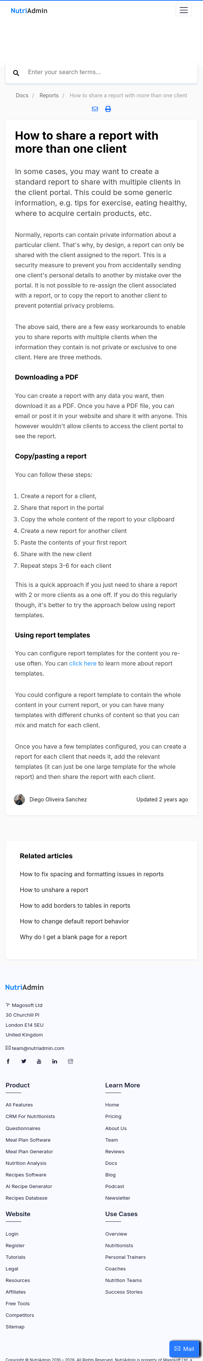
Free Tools (18, 1303)
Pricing (113, 1116)
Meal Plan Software (28, 1140)
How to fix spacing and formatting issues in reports (92, 874)
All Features (19, 1105)
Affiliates (16, 1292)
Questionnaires (23, 1128)
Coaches (115, 1269)
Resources (18, 1280)
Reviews (114, 1151)
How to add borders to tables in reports (75, 905)
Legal (12, 1269)
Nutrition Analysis (26, 1163)
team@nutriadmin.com (38, 1048)
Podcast (114, 1186)
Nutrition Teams (123, 1280)
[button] (184, 1349)
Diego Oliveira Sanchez (58, 800)
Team (111, 1140)
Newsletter (117, 1198)
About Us (116, 1128)
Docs (22, 95)
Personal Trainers (125, 1257)
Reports (49, 95)
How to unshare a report (54, 889)
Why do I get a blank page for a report (73, 937)
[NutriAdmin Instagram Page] (70, 1062)
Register (15, 1245)
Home (112, 1105)
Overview (116, 1234)
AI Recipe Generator (29, 1186)
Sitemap (15, 1327)
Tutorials (15, 1257)
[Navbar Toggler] (184, 10)
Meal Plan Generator (29, 1151)
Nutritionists (119, 1245)
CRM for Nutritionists (30, 1116)
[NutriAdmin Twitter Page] (24, 1062)
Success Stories (124, 1292)
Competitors (20, 1315)
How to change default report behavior (74, 921)
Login (12, 1234)
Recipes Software (26, 1175)
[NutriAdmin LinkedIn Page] (55, 1062)
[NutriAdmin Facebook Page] (9, 1062)
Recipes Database (26, 1198)
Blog (110, 1175)
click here (82, 663)
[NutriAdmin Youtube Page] (40, 1062)
